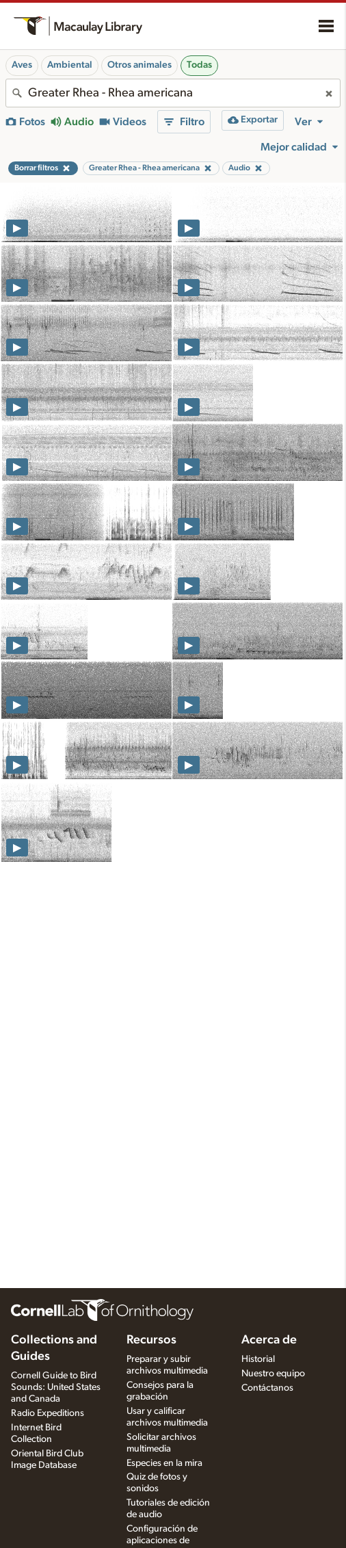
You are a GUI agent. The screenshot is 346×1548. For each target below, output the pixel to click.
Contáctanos (267, 1388)
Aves (22, 65)
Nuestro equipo (273, 1373)
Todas (199, 65)
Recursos (151, 1340)
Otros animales (139, 65)
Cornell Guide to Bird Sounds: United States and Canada (56, 1387)
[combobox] (173, 93)
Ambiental (69, 65)
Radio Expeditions (47, 1413)
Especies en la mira (164, 1463)
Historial (258, 1359)
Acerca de (269, 1340)
